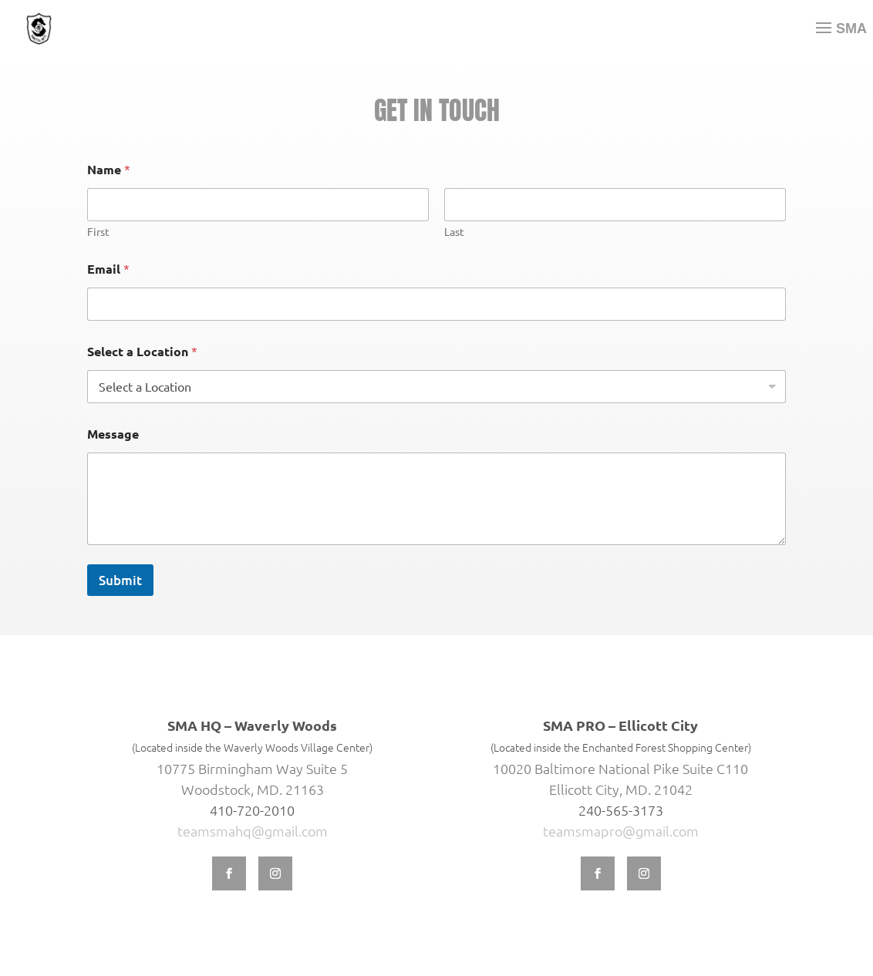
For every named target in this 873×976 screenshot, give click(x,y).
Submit (120, 580)
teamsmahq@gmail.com (252, 831)
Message (113, 433)
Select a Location (142, 351)
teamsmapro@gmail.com (621, 831)
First (98, 231)
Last (454, 231)
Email (108, 268)
